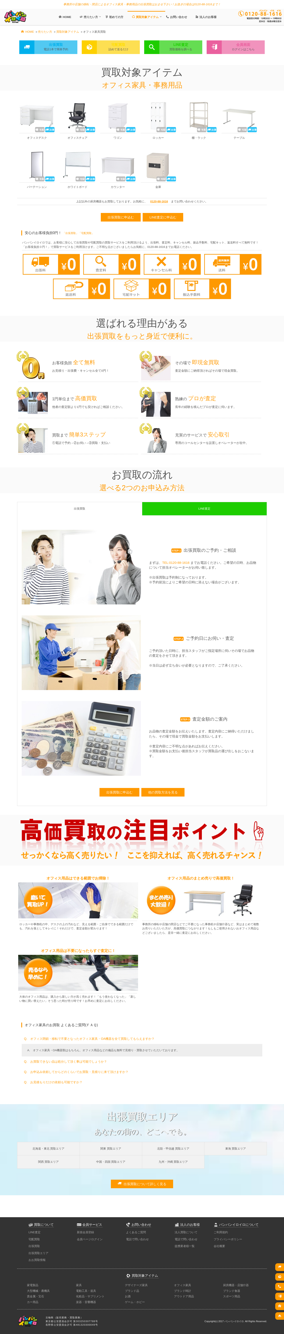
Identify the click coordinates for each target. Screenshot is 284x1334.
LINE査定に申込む (162, 217)
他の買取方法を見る (163, 792)
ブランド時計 (182, 1291)
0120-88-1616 (159, 201)
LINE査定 (34, 1232)
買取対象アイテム (145, 17)
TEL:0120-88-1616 (176, 562)
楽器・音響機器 (86, 1302)
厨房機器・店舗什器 (236, 1285)
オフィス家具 (182, 1285)
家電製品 (32, 1285)
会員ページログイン (90, 1239)
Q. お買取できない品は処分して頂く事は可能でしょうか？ (65, 1061)
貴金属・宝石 (35, 1296)
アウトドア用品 (184, 1296)
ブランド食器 (231, 1291)
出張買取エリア (38, 1253)
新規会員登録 (85, 1232)
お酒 (128, 1296)
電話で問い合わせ (137, 1239)
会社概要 (219, 1246)
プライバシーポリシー (228, 1239)
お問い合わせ (176, 17)
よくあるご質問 (136, 1232)
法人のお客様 (205, 17)
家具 (79, 1285)
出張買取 (34, 1246)
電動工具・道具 (86, 1291)
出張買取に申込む (121, 217)
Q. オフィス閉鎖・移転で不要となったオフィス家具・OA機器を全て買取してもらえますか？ (89, 1038)
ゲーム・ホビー (135, 1302)
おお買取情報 (37, 1260)
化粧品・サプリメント (90, 1296)
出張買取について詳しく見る (142, 1184)
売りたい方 (88, 17)
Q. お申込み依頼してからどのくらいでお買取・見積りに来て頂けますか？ (76, 1072)
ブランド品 (132, 1291)
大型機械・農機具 (38, 1291)
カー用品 (32, 1302)
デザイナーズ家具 (136, 1285)
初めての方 (113, 17)
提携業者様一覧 (185, 1246)
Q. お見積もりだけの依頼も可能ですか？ (53, 1082)
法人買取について (186, 1232)
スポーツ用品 (231, 1296)
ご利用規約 (221, 1232)
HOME (64, 17)
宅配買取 (34, 1239)
